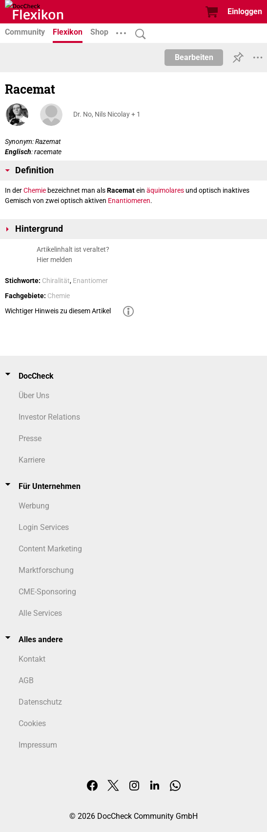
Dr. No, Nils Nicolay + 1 (107, 114)
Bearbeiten (194, 57)
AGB (26, 680)
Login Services (44, 527)
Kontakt (32, 659)
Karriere (32, 460)
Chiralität (56, 280)
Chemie (34, 190)
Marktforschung (46, 570)
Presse (30, 438)
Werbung (34, 505)
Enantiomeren (129, 200)
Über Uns (34, 395)
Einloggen (244, 11)
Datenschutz (40, 702)
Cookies (32, 723)
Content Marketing (50, 548)
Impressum (38, 745)
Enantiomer (90, 280)
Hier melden (54, 260)
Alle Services (40, 613)
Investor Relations (49, 417)
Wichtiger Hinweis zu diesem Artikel (58, 311)
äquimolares (165, 190)
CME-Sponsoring (47, 591)
